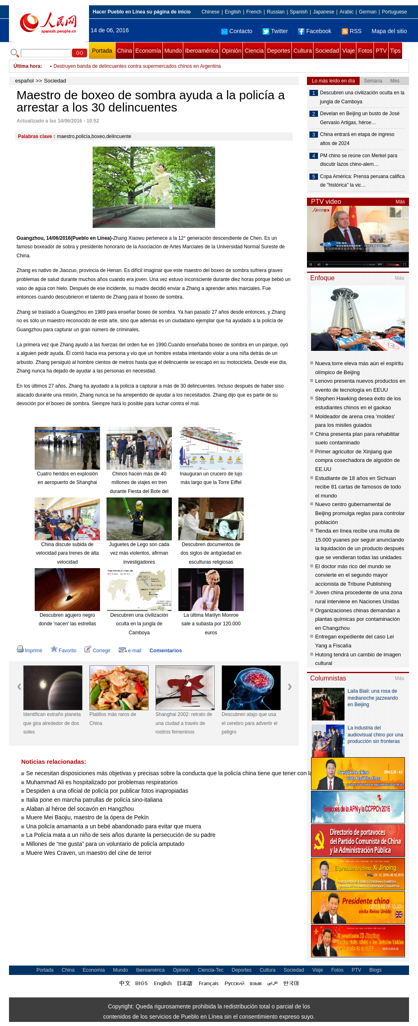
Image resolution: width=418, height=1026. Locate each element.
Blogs (375, 970)
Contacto (236, 31)
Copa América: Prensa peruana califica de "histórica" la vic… (362, 181)
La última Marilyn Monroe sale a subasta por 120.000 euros (211, 624)
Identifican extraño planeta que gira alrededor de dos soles (52, 723)
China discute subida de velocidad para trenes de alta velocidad (67, 553)
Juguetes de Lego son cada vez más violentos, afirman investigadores (139, 553)
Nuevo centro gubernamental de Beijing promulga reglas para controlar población (360, 513)
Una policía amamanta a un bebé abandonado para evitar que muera (113, 826)
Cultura (302, 50)
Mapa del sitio (389, 31)
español (24, 81)
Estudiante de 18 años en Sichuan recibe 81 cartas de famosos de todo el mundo (358, 487)
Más (400, 202)
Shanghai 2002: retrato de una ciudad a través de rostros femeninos (184, 723)
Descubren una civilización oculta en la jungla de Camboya (139, 624)
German (367, 12)
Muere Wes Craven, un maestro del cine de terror (88, 853)
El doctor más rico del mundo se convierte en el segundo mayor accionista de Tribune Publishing (353, 575)
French (253, 12)
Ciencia (254, 50)
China (124, 50)
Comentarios (165, 650)
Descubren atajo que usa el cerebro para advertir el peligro (250, 723)
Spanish (298, 12)
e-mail (130, 651)
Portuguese (394, 12)
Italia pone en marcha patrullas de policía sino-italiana (94, 799)
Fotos (365, 50)
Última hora (26, 66)
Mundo (173, 50)
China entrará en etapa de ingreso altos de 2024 (357, 139)
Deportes (278, 50)
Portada (102, 50)
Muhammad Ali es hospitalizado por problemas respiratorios (102, 782)
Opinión (231, 50)
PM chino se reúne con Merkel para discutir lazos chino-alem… (358, 160)
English (233, 12)
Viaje (348, 50)
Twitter (275, 31)
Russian (276, 12)
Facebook (314, 31)
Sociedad (327, 50)
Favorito (63, 651)
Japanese (323, 12)
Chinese (211, 12)
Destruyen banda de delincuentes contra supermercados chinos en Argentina (137, 66)
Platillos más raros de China (112, 719)
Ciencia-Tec (211, 970)
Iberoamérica (201, 50)
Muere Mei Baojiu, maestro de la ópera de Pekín (88, 817)
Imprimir (29, 651)
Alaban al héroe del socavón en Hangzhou (80, 808)
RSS (352, 31)
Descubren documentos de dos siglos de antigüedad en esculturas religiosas (210, 553)
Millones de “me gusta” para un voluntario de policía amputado (105, 844)
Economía (148, 50)
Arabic (347, 12)
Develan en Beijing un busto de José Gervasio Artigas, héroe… (360, 118)
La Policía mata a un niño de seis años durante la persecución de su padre (121, 835)
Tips (395, 50)
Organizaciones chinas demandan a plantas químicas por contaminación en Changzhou (357, 619)
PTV (381, 50)
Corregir (97, 651)
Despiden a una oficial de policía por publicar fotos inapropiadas (107, 790)
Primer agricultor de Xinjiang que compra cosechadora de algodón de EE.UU (357, 460)
